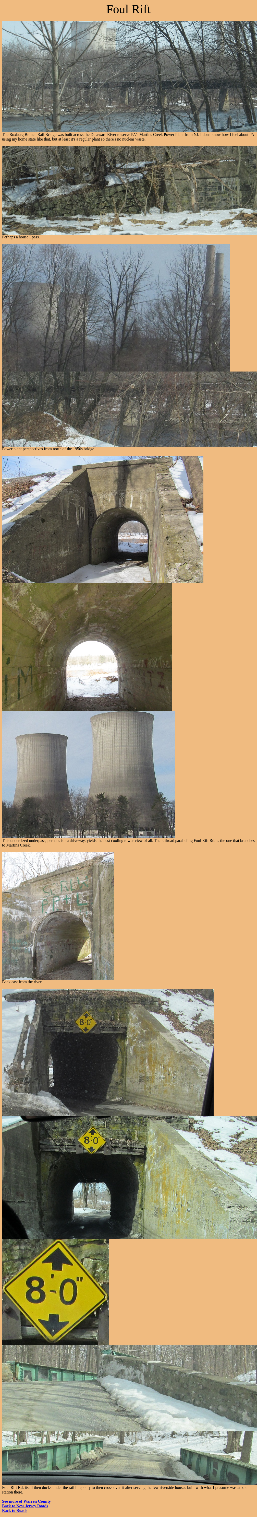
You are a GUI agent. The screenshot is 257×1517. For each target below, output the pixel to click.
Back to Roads (14, 1510)
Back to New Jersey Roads (25, 1506)
